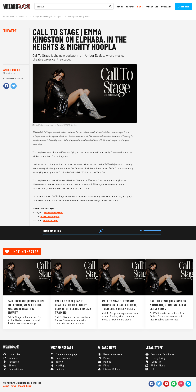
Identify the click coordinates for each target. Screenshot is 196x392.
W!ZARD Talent (25, 386)
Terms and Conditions (159, 354)
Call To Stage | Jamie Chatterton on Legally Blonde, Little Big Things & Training (73, 306)
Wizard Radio (8, 16)
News (140, 6)
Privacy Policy (155, 358)
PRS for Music (155, 365)
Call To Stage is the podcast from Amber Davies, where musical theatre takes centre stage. (25, 320)
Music (104, 358)
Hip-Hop (58, 365)
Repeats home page (64, 354)
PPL (150, 369)
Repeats (130, 6)
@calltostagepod (53, 212)
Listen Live (183, 6)
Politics (57, 369)
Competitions (13, 369)
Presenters (151, 6)
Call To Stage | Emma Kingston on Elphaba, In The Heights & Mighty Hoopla (60, 16)
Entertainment (61, 358)
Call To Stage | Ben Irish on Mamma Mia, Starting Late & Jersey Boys (168, 305)
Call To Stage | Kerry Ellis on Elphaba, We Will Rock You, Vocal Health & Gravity (25, 306)
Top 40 (57, 361)
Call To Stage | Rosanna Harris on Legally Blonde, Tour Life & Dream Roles (119, 305)
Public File (153, 361)
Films (103, 365)
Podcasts (166, 6)
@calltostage (50, 220)
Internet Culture (109, 369)
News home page (110, 354)
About (120, 6)
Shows (9, 365)
